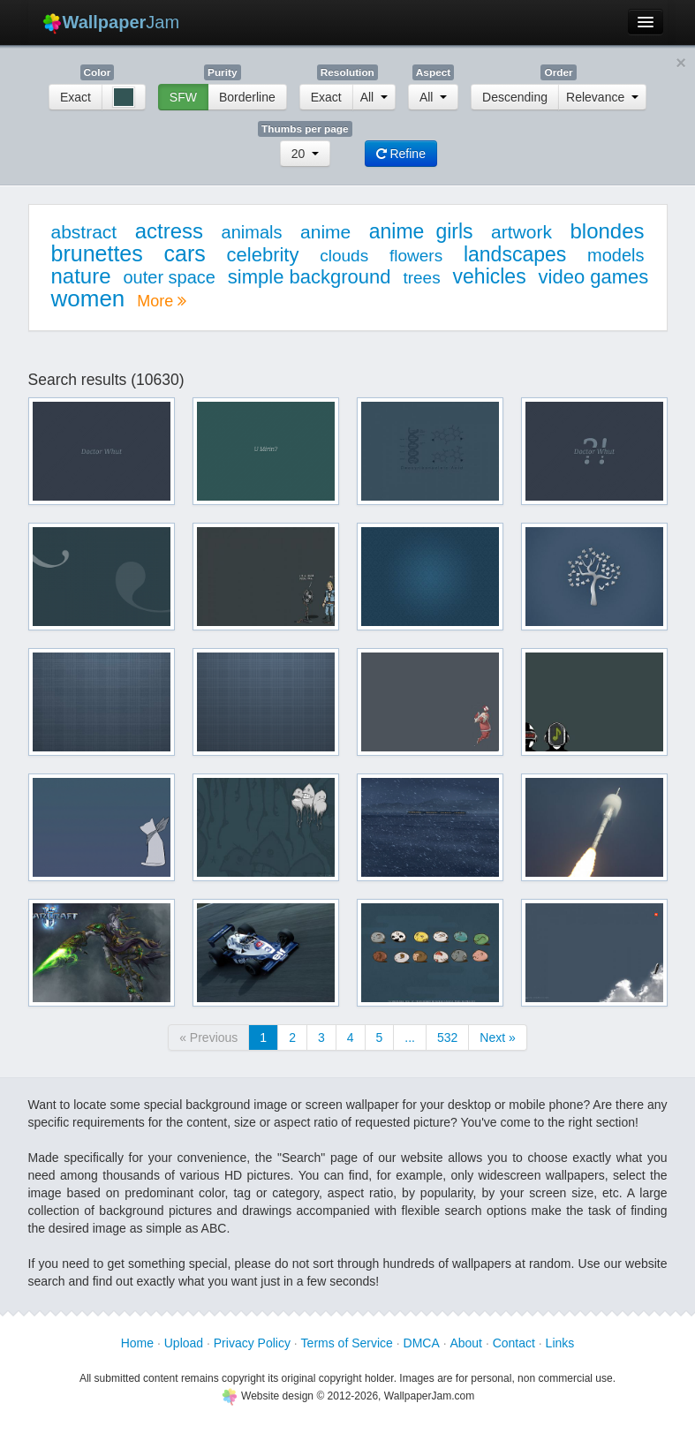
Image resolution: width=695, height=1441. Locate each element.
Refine (401, 154)
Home (137, 1343)
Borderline (247, 97)
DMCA (422, 1343)
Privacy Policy (252, 1343)
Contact (514, 1343)
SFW (183, 97)
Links (560, 1343)
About (465, 1343)
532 (447, 1037)
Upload (183, 1343)
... (409, 1037)
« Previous (208, 1037)
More (161, 301)
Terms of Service (347, 1343)
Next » (497, 1037)
